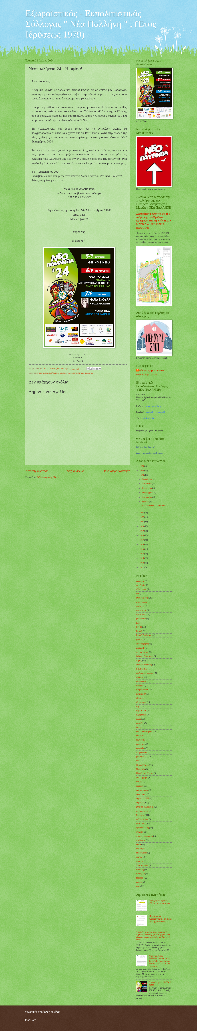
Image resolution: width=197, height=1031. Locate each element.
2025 (141, 470)
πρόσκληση (141, 794)
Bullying (140, 869)
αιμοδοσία (140, 585)
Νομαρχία (140, 769)
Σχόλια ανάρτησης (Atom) (48, 477)
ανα (137, 593)
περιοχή (139, 786)
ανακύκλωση (141, 602)
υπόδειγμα (140, 848)
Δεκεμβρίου (147, 479)
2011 (141, 567)
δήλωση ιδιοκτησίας (144, 656)
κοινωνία (140, 748)
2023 (141, 513)
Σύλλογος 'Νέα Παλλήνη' (145, 447)
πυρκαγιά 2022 (142, 798)
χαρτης (139, 857)
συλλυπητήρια (142, 819)
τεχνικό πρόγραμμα (144, 836)
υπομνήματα (141, 853)
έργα (138, 706)
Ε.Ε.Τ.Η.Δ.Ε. (141, 669)
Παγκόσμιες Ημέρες (144, 773)
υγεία (138, 844)
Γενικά (139, 631)
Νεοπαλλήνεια (77, 373)
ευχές (138, 719)
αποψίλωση (141, 614)
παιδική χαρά (141, 777)
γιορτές (139, 639)
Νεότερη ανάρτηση (36, 470)
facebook (140, 878)
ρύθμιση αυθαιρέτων (145, 807)
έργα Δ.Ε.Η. (141, 710)
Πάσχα (139, 781)
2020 (141, 526)
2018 (141, 535)
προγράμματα (142, 790)
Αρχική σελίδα (75, 470)
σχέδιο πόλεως (142, 828)
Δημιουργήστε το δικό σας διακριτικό (149, 453)
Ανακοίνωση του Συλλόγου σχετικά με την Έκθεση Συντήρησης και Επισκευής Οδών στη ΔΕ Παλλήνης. (160, 961)
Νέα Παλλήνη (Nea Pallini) (151, 370)
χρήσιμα (139, 861)
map (138, 886)
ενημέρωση (141, 694)
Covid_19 (140, 874)
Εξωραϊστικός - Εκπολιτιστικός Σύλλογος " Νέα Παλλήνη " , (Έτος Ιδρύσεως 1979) (90, 24)
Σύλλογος (89, 373)
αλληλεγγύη (141, 589)
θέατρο (139, 727)
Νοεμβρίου (147, 483)
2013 (141, 558)
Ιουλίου (145, 502)
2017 (141, 540)
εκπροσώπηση (142, 690)
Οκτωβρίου (147, 488)
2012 (141, 563)
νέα (68, 373)
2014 (141, 554)
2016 (141, 544)
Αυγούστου (147, 497)
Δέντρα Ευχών (142, 652)
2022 (141, 517)
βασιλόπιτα (141, 619)
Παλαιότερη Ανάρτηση (116, 470)
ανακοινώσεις (42, 373)
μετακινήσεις (141, 756)
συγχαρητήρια (142, 811)
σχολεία (139, 832)
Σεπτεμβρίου (147, 493)
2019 (141, 531)
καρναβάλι (140, 740)
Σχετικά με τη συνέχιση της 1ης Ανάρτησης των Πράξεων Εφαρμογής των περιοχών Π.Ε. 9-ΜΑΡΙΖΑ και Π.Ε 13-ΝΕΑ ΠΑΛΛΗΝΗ (154, 220)
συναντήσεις (141, 823)
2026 (141, 466)
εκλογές (139, 685)
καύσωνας (140, 744)
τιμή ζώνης (141, 840)
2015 (141, 549)
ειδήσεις (139, 677)
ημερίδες (140, 723)
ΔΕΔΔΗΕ (140, 648)
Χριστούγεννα (142, 865)
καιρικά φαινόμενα (144, 731)
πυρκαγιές (140, 802)
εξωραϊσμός (141, 702)
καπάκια (139, 736)
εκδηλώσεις (141, 681)
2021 (141, 522)
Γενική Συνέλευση (144, 635)
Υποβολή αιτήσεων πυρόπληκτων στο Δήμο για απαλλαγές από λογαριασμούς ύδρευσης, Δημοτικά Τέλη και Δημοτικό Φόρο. (153, 936)
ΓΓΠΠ (139, 627)
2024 (141, 475)
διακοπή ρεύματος (144, 665)
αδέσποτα (140, 581)
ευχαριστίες (141, 715)
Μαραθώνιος (141, 752)
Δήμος (139, 660)
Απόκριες (140, 606)
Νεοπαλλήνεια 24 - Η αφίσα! (153, 505)
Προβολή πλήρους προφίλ (147, 374)
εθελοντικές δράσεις (57, 373)
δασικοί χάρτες (142, 644)
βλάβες (139, 623)
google (139, 882)
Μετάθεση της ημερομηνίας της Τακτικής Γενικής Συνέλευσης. (160, 918)
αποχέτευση (141, 610)
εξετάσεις (140, 698)
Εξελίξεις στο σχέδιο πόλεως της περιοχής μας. (160, 902)
